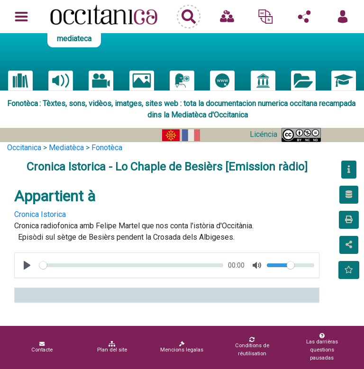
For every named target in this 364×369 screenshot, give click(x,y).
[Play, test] (27, 265)
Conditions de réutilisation (252, 347)
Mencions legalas (181, 347)
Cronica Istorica (40, 214)
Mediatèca (66, 147)
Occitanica (24, 147)
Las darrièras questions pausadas (322, 347)
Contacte (42, 347)
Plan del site (112, 347)
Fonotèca (106, 147)
